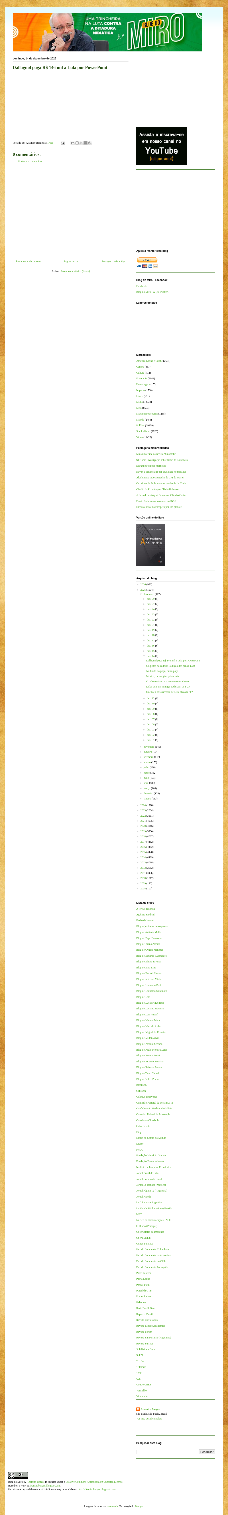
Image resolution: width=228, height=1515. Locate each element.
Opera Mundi (143, 1237)
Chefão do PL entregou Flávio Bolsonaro (158, 489)
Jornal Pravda (143, 1196)
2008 (143, 888)
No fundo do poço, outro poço (162, 671)
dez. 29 (151, 598)
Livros (139, 396)
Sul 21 (139, 1355)
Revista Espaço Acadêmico (150, 1325)
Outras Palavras (144, 1243)
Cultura (140, 372)
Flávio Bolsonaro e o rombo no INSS (156, 501)
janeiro (148, 798)
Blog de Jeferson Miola (148, 979)
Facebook (141, 286)
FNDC (139, 1149)
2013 (143, 862)
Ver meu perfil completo (149, 1418)
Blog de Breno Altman (148, 944)
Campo (140, 366)
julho (147, 767)
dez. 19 (151, 630)
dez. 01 (151, 740)
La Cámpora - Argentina (149, 1202)
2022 (143, 815)
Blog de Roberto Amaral (149, 1067)
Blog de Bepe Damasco (148, 938)
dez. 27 (151, 604)
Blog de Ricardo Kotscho (149, 1061)
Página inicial (71, 261)
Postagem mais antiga (113, 261)
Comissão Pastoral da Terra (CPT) (154, 1102)
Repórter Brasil (144, 1314)
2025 (143, 589)
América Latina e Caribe (149, 360)
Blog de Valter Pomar (147, 1079)
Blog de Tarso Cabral (147, 1073)
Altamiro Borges (150, 1409)
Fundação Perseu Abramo (150, 1161)
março (147, 788)
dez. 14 (151, 656)
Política (140, 425)
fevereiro (149, 793)
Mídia (139, 401)
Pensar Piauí (143, 1284)
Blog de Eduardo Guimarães (151, 955)
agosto (147, 762)
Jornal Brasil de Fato (147, 1173)
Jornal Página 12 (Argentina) (151, 1190)
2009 (143, 883)
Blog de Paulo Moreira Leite (151, 1049)
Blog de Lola (143, 996)
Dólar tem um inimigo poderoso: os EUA (168, 686)
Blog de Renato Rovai (148, 1055)
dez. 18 (151, 635)
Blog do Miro (15, 1481)
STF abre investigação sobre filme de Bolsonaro (162, 460)
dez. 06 (151, 724)
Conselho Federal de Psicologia (153, 1114)
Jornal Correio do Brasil (149, 1179)
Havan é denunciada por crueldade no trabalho (161, 471)
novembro (149, 746)
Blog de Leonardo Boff (148, 985)
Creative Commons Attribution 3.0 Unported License (94, 1481)
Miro (139, 407)
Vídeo (139, 437)
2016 (143, 846)
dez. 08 (151, 714)
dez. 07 (151, 719)
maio (147, 777)
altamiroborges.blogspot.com (45, 1485)
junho (147, 772)
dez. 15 (151, 651)
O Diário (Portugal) (146, 1226)
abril (146, 783)
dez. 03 (151, 729)
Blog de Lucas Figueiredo (150, 1002)
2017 (143, 841)
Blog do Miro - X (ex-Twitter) (152, 291)
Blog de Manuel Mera (148, 1020)
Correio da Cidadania (147, 1120)
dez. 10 (151, 703)
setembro (149, 757)
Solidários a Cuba (145, 1349)
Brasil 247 (141, 1084)
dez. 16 (151, 645)
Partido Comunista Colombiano (153, 1249)
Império (140, 390)
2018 (143, 836)
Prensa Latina (143, 1296)
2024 (143, 805)
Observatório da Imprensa (150, 1231)
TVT (138, 1373)
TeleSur (140, 1361)
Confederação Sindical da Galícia (154, 1108)
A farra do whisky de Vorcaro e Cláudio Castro (161, 495)
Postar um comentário (30, 161)
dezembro (149, 594)
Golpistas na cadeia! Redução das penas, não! (170, 665)
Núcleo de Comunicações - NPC (153, 1220)
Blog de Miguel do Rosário (150, 1032)
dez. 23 (151, 614)
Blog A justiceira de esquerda (152, 926)
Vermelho (141, 1390)
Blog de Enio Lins (146, 967)
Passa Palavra (143, 1273)
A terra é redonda (145, 908)
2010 (143, 878)
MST (139, 1214)
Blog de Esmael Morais (148, 973)
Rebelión (141, 1302)
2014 (143, 857)
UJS (138, 1378)
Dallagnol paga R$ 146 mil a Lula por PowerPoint (173, 660)
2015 (143, 852)
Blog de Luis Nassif (147, 1014)
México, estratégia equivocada (162, 676)
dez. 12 (151, 698)
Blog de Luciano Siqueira (150, 1008)
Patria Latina (143, 1278)
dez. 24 (151, 609)
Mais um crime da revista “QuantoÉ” (156, 454)
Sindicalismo (143, 431)
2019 (143, 831)
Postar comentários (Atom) (75, 271)
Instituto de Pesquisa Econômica (153, 1167)
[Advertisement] (70, 213)
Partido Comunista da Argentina (153, 1255)
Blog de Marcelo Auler (148, 1026)
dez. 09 (151, 708)
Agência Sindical (145, 914)
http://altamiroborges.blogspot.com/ (97, 1489)
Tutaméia (141, 1367)
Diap (138, 1132)
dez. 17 (151, 640)
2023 (143, 810)
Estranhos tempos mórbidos (151, 465)
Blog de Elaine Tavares (148, 961)
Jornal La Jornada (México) (151, 1184)
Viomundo (142, 1396)
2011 (143, 872)
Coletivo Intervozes (146, 1096)
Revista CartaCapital (147, 1320)
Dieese (140, 1143)
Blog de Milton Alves (147, 1037)
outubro (148, 751)
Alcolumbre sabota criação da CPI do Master (160, 477)
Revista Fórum (144, 1331)
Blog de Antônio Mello (148, 932)
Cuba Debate (143, 1126)
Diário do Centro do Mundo (151, 1137)
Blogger (139, 1506)
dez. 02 (151, 734)
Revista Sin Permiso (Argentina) (153, 1337)
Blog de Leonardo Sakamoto (151, 990)
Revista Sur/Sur (144, 1343)
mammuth (112, 1506)
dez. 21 (151, 624)
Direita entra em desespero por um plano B (159, 506)
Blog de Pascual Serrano (149, 1043)
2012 (143, 867)
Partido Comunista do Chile (151, 1261)
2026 (143, 584)
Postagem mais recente (28, 261)
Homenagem (143, 384)
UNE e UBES (143, 1384)
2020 (143, 826)
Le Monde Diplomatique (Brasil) (153, 1208)
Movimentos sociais (147, 413)
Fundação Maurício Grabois (151, 1155)
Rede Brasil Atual (145, 1308)
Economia (141, 378)
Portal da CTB (144, 1290)
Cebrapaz (141, 1090)
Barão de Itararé (144, 920)
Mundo (140, 419)
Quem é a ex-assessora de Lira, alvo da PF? (169, 691)
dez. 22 (151, 619)
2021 (143, 820)
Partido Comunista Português (152, 1267)
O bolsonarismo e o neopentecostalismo (167, 681)
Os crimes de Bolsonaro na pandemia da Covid (161, 483)
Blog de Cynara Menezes (149, 949)
